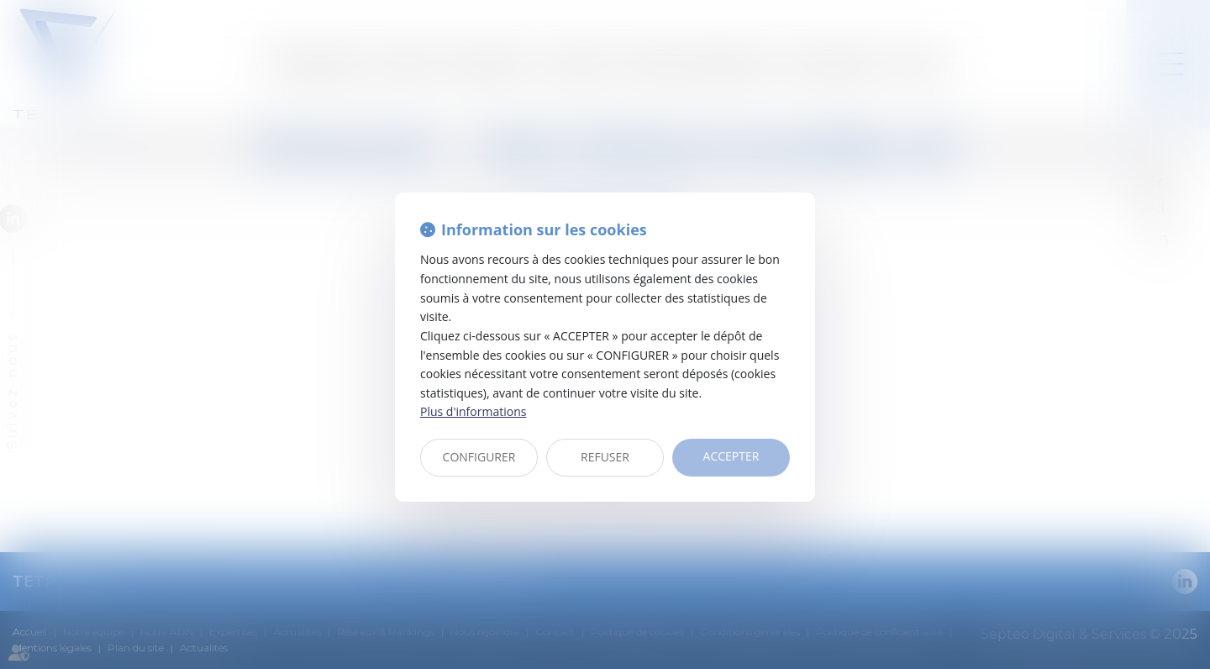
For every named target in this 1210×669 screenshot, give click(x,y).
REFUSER (605, 457)
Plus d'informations (473, 411)
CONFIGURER (479, 457)
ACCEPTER (731, 456)
